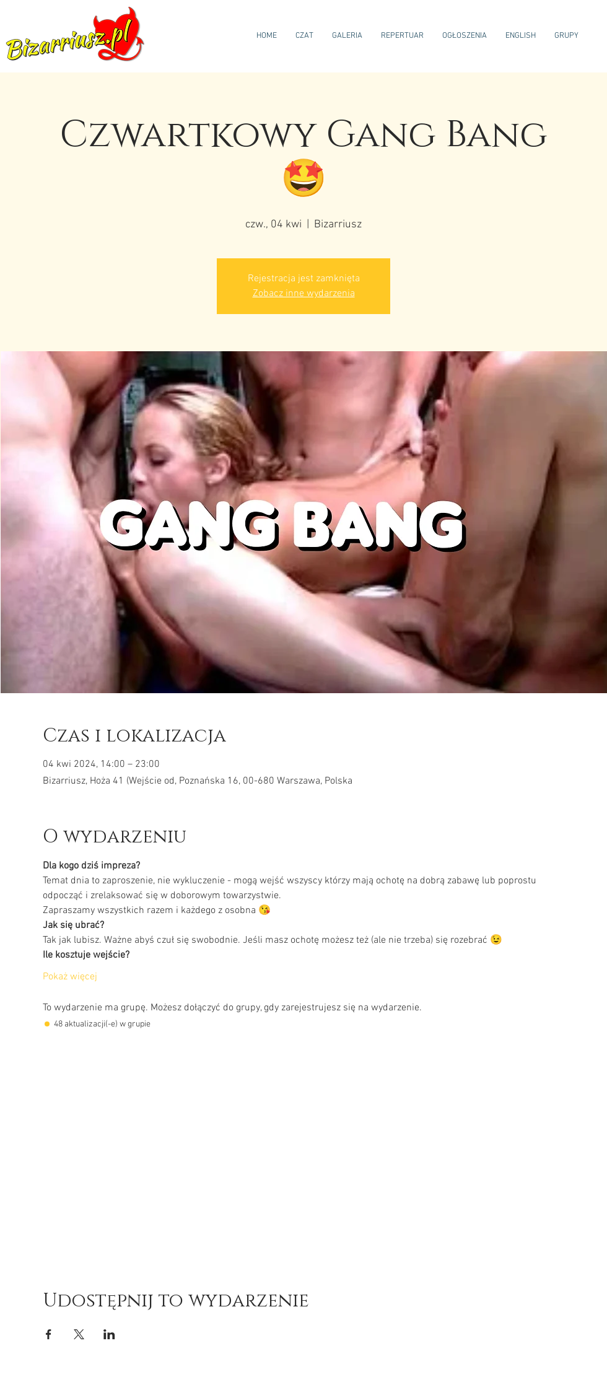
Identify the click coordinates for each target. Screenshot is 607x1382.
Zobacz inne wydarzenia (304, 293)
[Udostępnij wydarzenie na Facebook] (49, 1334)
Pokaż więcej (70, 977)
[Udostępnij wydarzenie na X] (79, 1334)
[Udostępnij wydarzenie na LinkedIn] (109, 1334)
